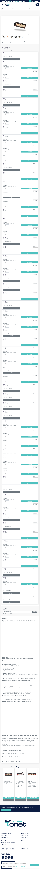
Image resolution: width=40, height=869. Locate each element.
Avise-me (11, 59)
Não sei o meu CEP (7, 613)
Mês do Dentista (24, 775)
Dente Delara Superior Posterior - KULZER (32, 720)
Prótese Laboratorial (9, 13)
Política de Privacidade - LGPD (7, 787)
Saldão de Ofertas (25, 778)
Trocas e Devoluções (5, 778)
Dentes (17, 13)
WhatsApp (3, 782)
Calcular (35, 611)
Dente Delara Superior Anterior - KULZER (8, 720)
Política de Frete (4, 775)
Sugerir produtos (6, 747)
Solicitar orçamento (8, 735)
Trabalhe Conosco (25, 786)
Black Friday (23, 776)
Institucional (4, 773)
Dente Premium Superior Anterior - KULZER (20, 720)
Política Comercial (5, 776)
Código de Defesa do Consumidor (8, 780)
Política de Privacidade (20, 866)
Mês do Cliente (24, 773)
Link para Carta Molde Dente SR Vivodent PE (12, 699)
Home (2, 13)
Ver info (35, 71)
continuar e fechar (34, 865)
